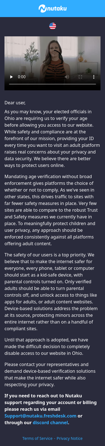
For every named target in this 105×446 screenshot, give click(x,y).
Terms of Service (37, 438)
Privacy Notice (70, 438)
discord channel (50, 422)
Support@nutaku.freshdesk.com (40, 416)
